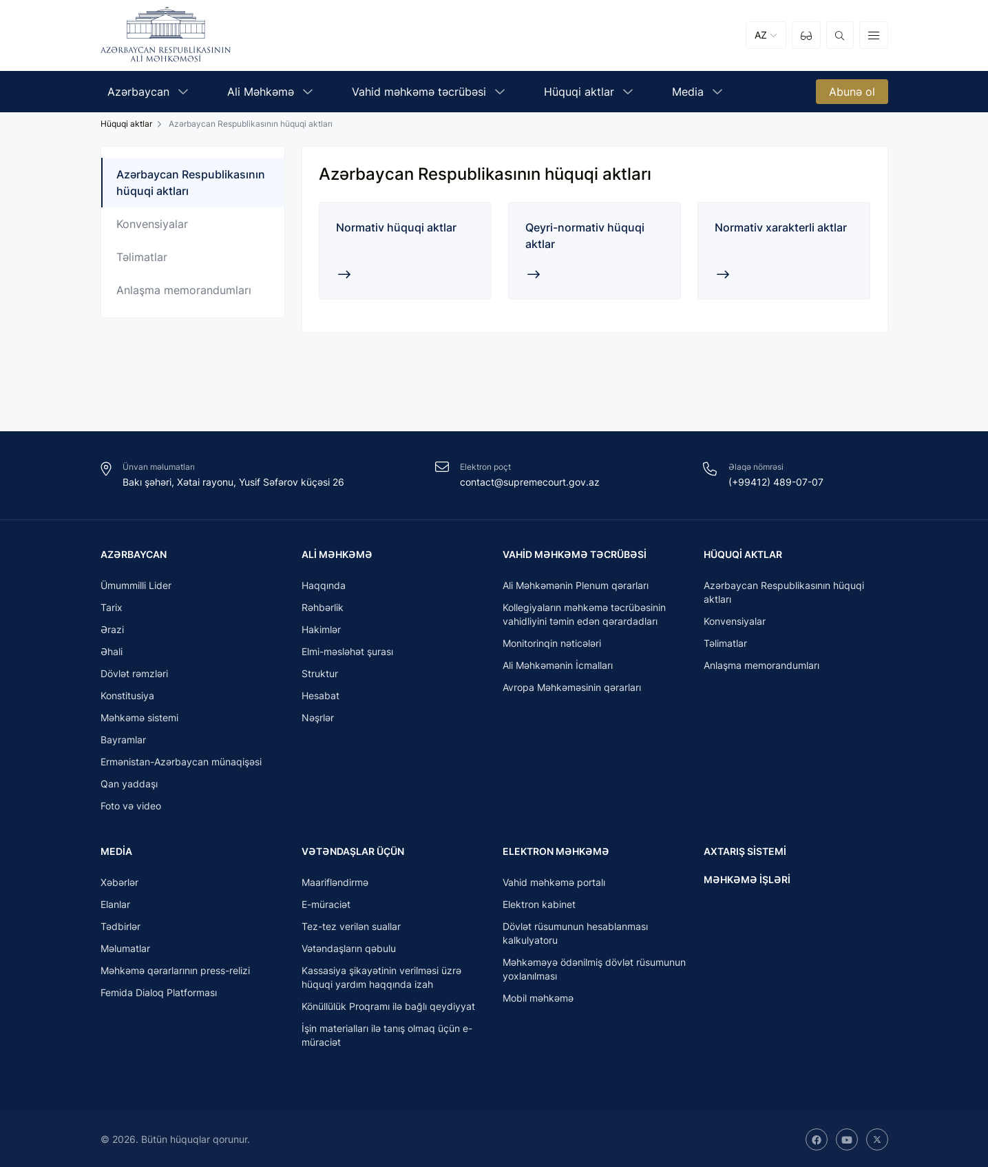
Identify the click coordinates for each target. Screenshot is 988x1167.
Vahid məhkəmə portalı (554, 882)
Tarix (112, 606)
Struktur (320, 673)
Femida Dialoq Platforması (159, 992)
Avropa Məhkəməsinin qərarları (572, 686)
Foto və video (131, 805)
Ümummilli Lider (136, 584)
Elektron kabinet (539, 904)
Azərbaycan (134, 553)
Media (116, 850)
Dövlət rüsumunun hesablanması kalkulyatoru (575, 933)
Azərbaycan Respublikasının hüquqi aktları (190, 182)
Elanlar (115, 904)
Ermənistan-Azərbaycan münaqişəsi (181, 761)
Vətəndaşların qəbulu (349, 948)
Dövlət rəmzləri (134, 673)
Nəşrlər (318, 717)
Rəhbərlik (323, 606)
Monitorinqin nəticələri (552, 642)
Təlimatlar (141, 257)
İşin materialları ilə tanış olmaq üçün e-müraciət (387, 1035)
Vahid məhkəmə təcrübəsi (575, 553)
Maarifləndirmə (335, 882)
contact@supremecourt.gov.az (530, 480)
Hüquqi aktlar (126, 123)
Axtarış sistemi (745, 850)
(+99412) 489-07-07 (775, 480)
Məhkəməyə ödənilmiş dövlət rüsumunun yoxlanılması (594, 969)
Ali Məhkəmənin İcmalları (558, 664)
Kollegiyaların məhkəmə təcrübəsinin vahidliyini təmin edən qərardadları (584, 613)
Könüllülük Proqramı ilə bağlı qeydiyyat (388, 1006)
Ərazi (112, 628)
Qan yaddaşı (129, 783)
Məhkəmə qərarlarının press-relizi (175, 970)
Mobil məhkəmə (538, 998)
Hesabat (320, 695)
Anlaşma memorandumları (183, 290)
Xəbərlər (119, 882)
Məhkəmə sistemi (139, 717)
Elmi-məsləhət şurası (347, 651)
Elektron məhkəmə (556, 850)
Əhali (112, 651)
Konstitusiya (127, 695)
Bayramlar (123, 739)
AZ (761, 35)
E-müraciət (326, 904)
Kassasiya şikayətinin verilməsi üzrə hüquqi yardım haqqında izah (381, 977)
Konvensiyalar (152, 224)
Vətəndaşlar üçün (353, 850)
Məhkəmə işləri (747, 878)
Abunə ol (852, 92)
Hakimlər (321, 628)
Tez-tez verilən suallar (351, 926)
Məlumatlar (125, 948)
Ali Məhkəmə (337, 553)
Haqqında (324, 584)
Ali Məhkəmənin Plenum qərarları (576, 584)
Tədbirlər (120, 926)
